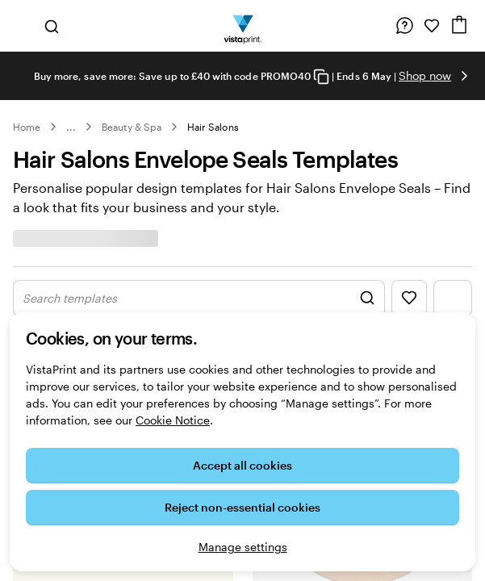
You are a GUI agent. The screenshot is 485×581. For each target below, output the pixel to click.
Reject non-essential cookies (242, 507)
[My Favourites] (432, 26)
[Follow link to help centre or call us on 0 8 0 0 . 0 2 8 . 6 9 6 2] (404, 26)
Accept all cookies (242, 465)
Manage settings (243, 547)
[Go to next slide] (464, 76)
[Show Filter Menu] (452, 298)
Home (26, 126)
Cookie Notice (173, 420)
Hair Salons (213, 126)
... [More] (71, 126)
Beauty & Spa (131, 126)
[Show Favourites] (409, 298)
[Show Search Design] (199, 298)
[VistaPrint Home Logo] (242, 26)
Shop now (425, 75)
